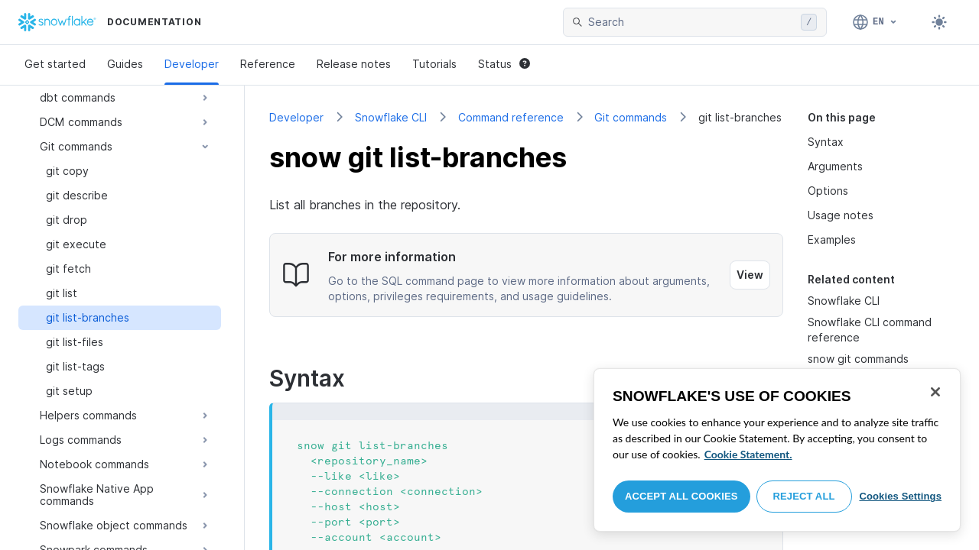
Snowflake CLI (391, 117)
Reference (267, 63)
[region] (777, 450)
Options (828, 190)
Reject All (804, 496)
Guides (125, 63)
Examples (832, 239)
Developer (191, 63)
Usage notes (840, 215)
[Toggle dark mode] (939, 22)
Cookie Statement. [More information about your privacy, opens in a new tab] (748, 454)
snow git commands (858, 358)
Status (504, 63)
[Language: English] (875, 22)
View (750, 274)
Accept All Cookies (681, 496)
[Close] (935, 392)
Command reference (511, 117)
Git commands (630, 117)
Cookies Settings (900, 496)
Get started (55, 63)
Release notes (354, 63)
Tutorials (434, 63)
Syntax (826, 141)
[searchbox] (691, 22)
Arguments (835, 166)
